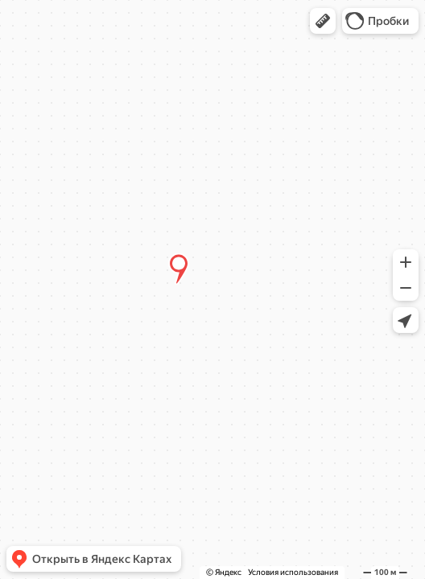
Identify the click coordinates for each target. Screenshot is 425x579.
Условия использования (293, 572)
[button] (323, 21)
